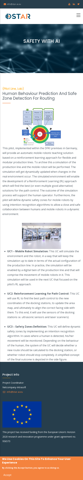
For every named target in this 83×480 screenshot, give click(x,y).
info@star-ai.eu (12, 391)
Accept (7, 475)
